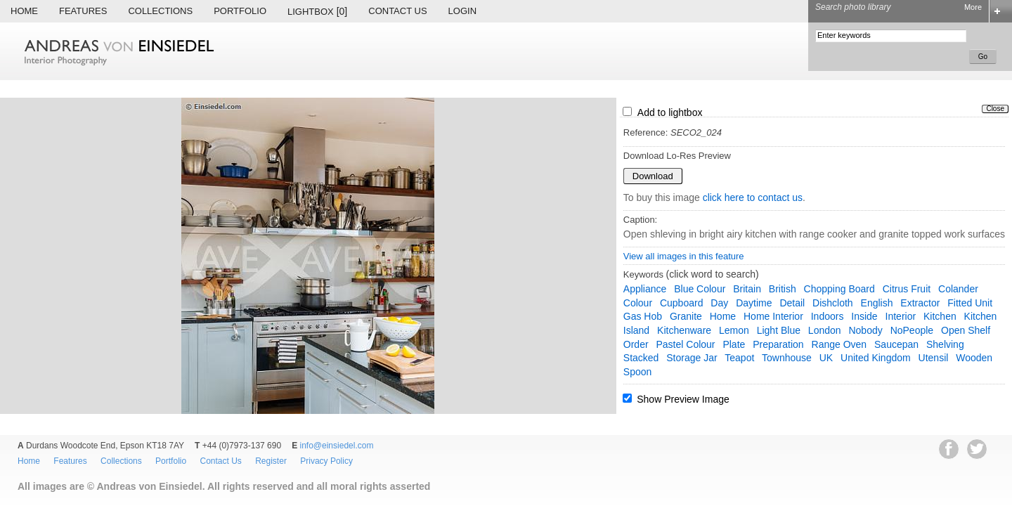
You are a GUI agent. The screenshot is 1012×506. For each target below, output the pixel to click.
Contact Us (397, 11)
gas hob (642, 316)
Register (271, 461)
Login (462, 11)
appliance (645, 288)
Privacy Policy (326, 461)
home (723, 316)
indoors (827, 316)
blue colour (699, 288)
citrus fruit (906, 288)
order (636, 344)
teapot (739, 357)
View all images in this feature (683, 256)
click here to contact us (753, 197)
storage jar (691, 357)
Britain (747, 288)
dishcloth (832, 303)
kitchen (939, 316)
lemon (734, 330)
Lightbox (317, 11)
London (824, 330)
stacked (641, 357)
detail (792, 303)
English (877, 303)
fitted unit (969, 303)
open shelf (965, 330)
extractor (920, 303)
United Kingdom (876, 357)
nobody (865, 330)
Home (24, 11)
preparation (778, 344)
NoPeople (912, 330)
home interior (773, 316)
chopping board (839, 288)
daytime (754, 303)
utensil (934, 357)
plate (733, 344)
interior (900, 316)
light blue (778, 330)
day (719, 303)
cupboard (681, 303)
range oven (839, 344)
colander (958, 288)
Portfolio (240, 11)
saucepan (896, 344)
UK (826, 357)
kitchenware (684, 330)
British (782, 288)
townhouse (787, 357)
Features (83, 11)
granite (686, 316)
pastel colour (685, 344)
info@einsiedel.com (337, 445)
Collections (160, 11)
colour (637, 303)
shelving (945, 344)
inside (864, 316)
